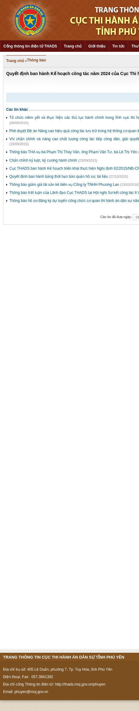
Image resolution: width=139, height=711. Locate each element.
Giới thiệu (96, 46)
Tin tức (118, 46)
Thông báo (36, 60)
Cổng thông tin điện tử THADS (30, 46)
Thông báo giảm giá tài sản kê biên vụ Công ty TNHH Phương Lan (64, 184)
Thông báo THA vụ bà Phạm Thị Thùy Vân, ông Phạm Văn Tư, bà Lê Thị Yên (73, 152)
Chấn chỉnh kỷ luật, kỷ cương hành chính (43, 160)
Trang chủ (72, 46)
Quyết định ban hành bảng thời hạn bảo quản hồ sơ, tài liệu (58, 176)
